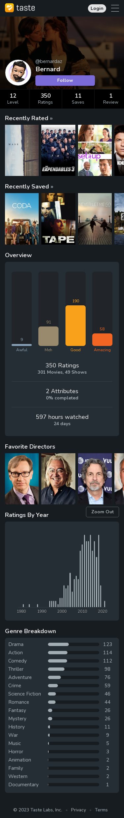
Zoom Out (102, 512)
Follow (65, 80)
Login (97, 8)
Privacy (78, 810)
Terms (101, 810)
